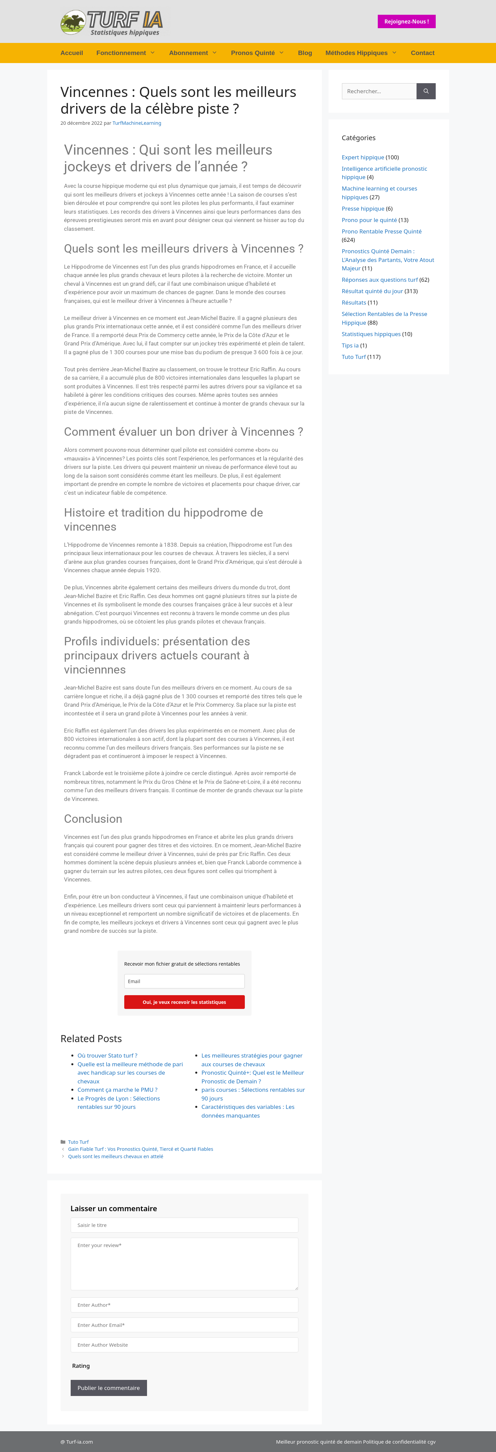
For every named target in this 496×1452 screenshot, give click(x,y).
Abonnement (196, 53)
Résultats (354, 302)
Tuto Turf (78, 1142)
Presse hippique (363, 208)
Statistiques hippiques (371, 334)
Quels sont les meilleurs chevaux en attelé (115, 1156)
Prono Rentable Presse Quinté (382, 231)
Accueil (72, 52)
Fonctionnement (129, 53)
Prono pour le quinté (369, 220)
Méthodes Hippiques (365, 53)
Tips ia (350, 345)
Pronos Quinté (261, 53)
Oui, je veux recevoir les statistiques (184, 1002)
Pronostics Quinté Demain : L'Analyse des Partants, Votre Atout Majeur (388, 259)
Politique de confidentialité (394, 1441)
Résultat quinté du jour (372, 291)
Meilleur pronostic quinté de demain (319, 1441)
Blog (305, 52)
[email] (184, 981)
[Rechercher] (426, 91)
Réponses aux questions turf (380, 279)
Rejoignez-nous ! (406, 21)
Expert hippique (363, 157)
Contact (423, 52)
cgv (431, 1441)
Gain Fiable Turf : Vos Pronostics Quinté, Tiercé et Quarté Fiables (140, 1149)
